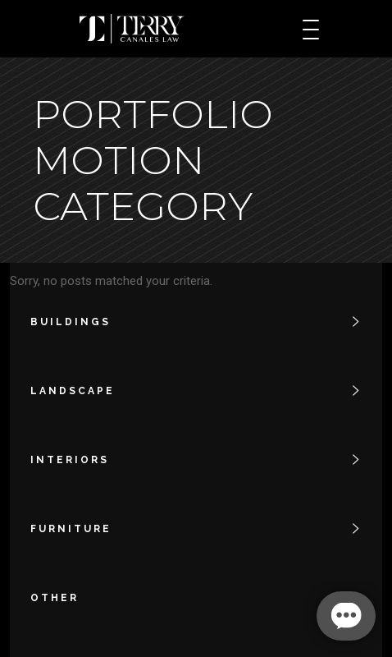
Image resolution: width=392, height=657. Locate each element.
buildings (70, 322)
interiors (69, 460)
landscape (72, 391)
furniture (71, 529)
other (54, 598)
